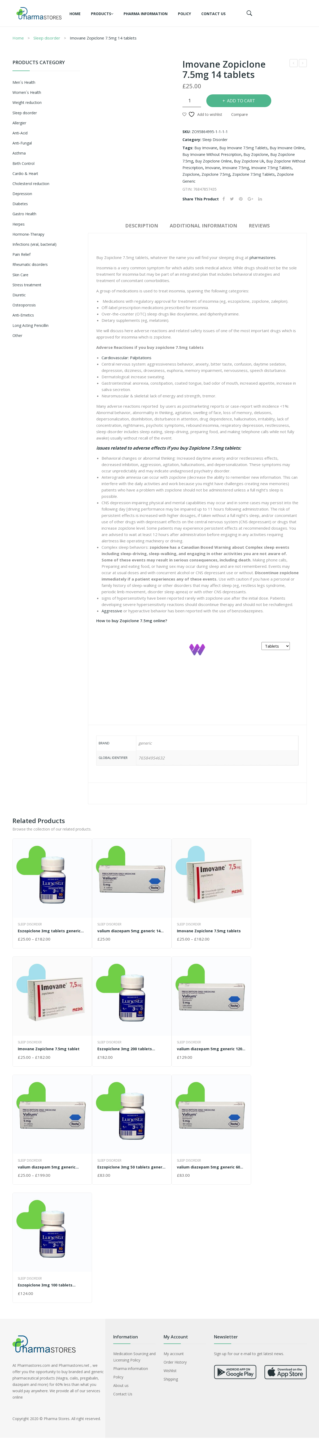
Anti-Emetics (23, 315)
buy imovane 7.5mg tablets (243, 147)
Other (17, 335)
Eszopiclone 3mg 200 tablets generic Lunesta (124, 1048)
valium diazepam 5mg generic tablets (47, 1167)
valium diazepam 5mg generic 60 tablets (208, 1167)
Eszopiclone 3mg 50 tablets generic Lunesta (131, 1167)
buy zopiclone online (213, 161)
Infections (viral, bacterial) (34, 244)
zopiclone (190, 174)
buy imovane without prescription (211, 154)
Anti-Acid (20, 132)
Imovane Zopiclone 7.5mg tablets (209, 930)
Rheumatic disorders (30, 264)
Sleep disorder (46, 38)
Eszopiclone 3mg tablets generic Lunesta (49, 930)
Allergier (19, 122)
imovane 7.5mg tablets (271, 167)
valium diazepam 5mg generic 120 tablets (209, 1048)
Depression (22, 193)
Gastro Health (24, 213)
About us (121, 1385)
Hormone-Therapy (28, 234)
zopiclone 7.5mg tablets (253, 174)
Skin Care (20, 274)
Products (101, 13)
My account (174, 1353)
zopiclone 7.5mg (216, 174)
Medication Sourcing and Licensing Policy (134, 1357)
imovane (212, 167)
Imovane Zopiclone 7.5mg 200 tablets (294, 63)
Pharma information (146, 13)
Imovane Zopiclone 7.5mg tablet (49, 1048)
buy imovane (205, 147)
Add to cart (241, 101)
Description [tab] (141, 225)
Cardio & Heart (25, 173)
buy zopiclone (255, 154)
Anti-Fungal (22, 143)
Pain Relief (21, 254)
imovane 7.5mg (235, 167)
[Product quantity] (191, 100)
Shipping (171, 1379)
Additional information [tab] (203, 225)
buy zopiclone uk (249, 161)
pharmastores (263, 257)
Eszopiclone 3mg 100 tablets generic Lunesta (45, 1285)
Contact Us (213, 13)
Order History (175, 1362)
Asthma (19, 153)
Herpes (18, 224)
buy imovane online (287, 147)
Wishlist (170, 1370)
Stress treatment (26, 284)
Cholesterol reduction (30, 183)
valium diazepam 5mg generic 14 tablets (303, 63)
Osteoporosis (24, 304)
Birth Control (23, 163)
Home (75, 13)
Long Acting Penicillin (30, 325)
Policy (184, 13)
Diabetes (20, 203)
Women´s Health (26, 92)
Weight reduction (27, 102)
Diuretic (19, 294)
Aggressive (112, 610)
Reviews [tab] (259, 225)
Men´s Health (23, 82)
